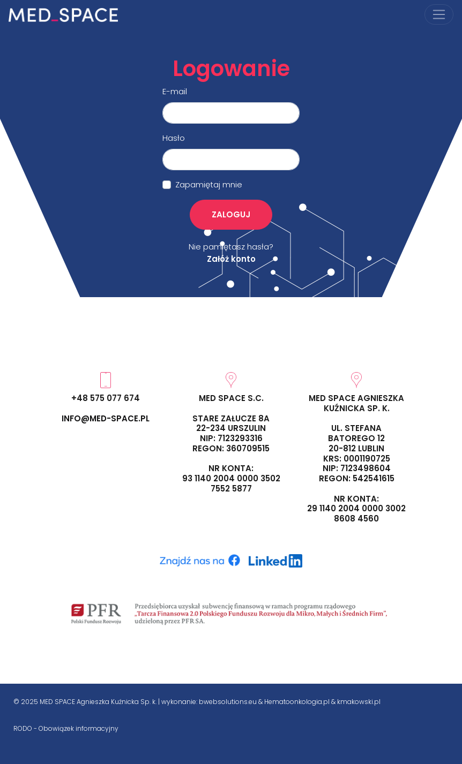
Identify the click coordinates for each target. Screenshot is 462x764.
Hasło (173, 137)
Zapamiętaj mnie (208, 184)
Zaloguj (231, 214)
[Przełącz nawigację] (438, 14)
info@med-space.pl (106, 418)
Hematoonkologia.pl (297, 701)
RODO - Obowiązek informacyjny (65, 728)
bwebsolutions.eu (228, 701)
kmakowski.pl (359, 701)
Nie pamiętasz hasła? (231, 246)
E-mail (174, 91)
